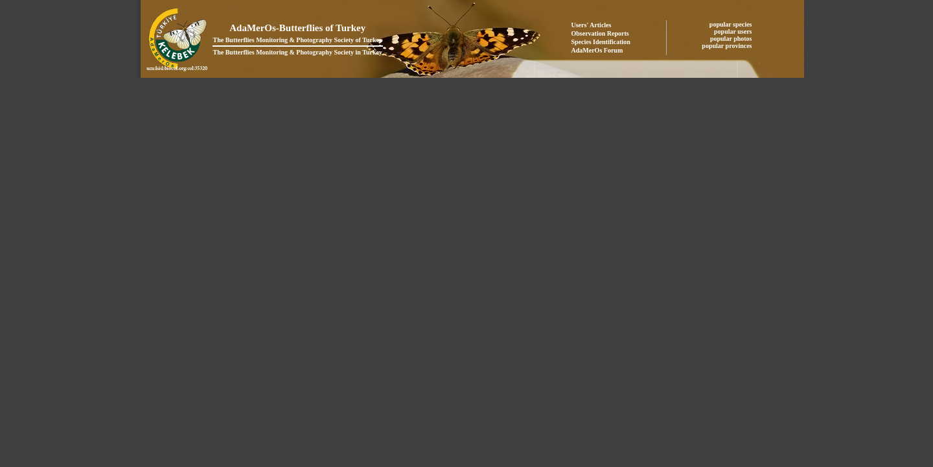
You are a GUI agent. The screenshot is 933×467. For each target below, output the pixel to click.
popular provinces (728, 45)
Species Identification (600, 41)
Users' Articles (591, 25)
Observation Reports (600, 33)
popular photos (732, 38)
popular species (731, 24)
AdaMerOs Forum (597, 50)
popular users (734, 31)
